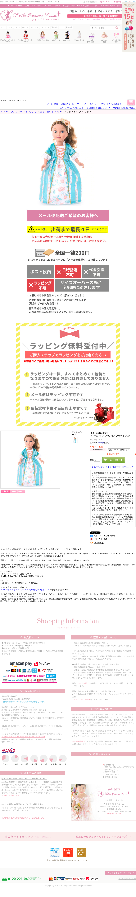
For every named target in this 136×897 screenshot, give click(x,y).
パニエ (62, 27)
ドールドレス (56, 112)
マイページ (106, 2)
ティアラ (17, 27)
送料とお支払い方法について (71, 108)
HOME (11, 6)
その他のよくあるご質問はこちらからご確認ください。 (24, 818)
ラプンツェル (44, 27)
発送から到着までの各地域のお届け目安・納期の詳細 (23, 737)
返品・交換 (41, 6)
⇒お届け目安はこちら (11, 795)
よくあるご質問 (69, 6)
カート (119, 2)
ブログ (94, 6)
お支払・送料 (30, 6)
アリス (9, 27)
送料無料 (54, 27)
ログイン (93, 104)
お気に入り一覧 (67, 104)
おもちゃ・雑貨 (44, 112)
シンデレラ (34, 27)
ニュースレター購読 (107, 6)
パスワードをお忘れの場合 (110, 104)
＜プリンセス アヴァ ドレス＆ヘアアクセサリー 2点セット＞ (25, 590)
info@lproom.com (114, 814)
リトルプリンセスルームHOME (11, 112)
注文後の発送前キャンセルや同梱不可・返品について (111, 467)
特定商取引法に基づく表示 (124, 108)
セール (3, 27)
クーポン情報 (52, 104)
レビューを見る (83, 6)
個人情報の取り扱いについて (98, 108)
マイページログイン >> (127, 879)
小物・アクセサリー (31, 112)
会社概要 (19, 6)
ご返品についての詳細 (81, 699)
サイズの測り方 (54, 6)
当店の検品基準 (78, 741)
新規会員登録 (91, 2)
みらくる (25, 27)
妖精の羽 (69, 27)
